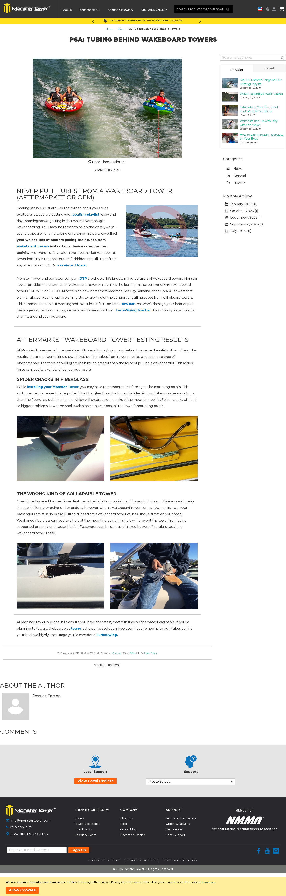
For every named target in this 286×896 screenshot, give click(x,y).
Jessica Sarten (150, 653)
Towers (79, 818)
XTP (83, 278)
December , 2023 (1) (243, 217)
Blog (120, 28)
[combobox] (203, 9)
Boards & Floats (85, 835)
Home (110, 28)
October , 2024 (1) (241, 211)
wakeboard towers (33, 246)
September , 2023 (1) (244, 224)
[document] (144, 887)
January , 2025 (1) (241, 204)
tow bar (128, 304)
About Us (126, 818)
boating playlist (85, 214)
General (116, 653)
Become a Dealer (132, 835)
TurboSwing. (107, 635)
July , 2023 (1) (238, 231)
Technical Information (181, 818)
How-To (236, 183)
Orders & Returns (178, 824)
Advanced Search (104, 860)
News (234, 169)
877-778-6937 (21, 827)
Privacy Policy (141, 860)
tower (76, 628)
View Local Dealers (95, 781)
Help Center (174, 829)
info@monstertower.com (30, 820)
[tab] (236, 69)
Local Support (175, 835)
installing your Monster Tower (53, 387)
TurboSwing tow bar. (134, 310)
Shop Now (177, 20)
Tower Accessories (87, 824)
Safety (133, 653)
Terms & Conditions (179, 860)
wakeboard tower (72, 265)
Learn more (207, 882)
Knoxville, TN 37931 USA (30, 834)
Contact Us (128, 829)
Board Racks (83, 829)
